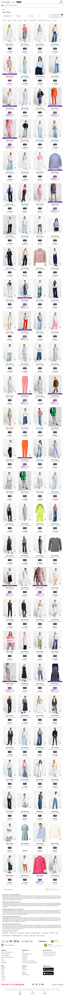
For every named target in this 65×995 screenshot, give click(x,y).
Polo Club (25, 937)
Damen (3, 974)
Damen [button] (20, 22)
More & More (12, 934)
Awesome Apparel (35, 934)
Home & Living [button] (32, 22)
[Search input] (34, 7)
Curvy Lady (32, 937)
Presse (2, 962)
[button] (8, 17)
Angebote (3, 969)
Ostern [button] (48, 22)
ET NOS (42, 937)
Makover (27, 934)
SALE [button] (4, 22)
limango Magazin (5, 957)
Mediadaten (4, 964)
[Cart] (15, 41)
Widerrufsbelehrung (27, 955)
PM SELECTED (6, 937)
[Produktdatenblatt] (9, 41)
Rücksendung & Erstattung (49, 955)
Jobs (2, 960)
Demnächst (24, 971)
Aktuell (24, 969)
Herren (3, 976)
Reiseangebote (25, 976)
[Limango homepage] (7, 2)
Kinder (2, 973)
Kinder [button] (9, 22)
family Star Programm (6, 953)
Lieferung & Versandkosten (49, 953)
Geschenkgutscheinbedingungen (29, 964)
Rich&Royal (5, 934)
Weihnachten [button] (41, 22)
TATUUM (51, 934)
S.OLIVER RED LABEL (16, 937)
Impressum (24, 960)
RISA (38, 937)
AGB (23, 953)
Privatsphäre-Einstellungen (28, 962)
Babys (2, 971)
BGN (56, 934)
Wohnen (3, 978)
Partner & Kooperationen (7, 959)
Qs (42, 934)
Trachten (3, 980)
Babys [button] (25, 22)
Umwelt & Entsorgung (48, 957)
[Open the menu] (3, 7)
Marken (3, 981)
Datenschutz (25, 957)
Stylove (46, 934)
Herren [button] (14, 22)
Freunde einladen (5, 955)
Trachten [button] (54, 22)
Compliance (25, 959)
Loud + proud (20, 934)
